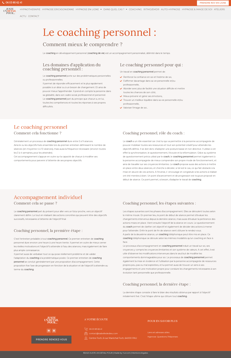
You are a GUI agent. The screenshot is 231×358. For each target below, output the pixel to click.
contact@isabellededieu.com (104, 333)
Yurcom (126, 353)
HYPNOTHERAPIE (30, 9)
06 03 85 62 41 (14, 2)
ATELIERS (219, 9)
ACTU (23, 16)
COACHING (135, 9)
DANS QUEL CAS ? (115, 9)
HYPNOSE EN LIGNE (89, 9)
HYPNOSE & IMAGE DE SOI (197, 9)
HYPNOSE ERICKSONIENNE (58, 9)
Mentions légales (140, 353)
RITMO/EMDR (151, 9)
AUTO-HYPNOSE (170, 9)
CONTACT (33, 16)
